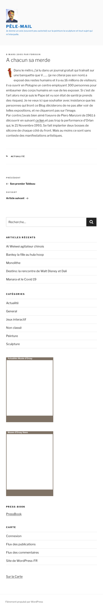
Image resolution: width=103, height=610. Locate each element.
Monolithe (13, 263)
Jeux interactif (16, 319)
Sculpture (13, 344)
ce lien (39, 120)
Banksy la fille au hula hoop (25, 254)
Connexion (14, 536)
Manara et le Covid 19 (21, 279)
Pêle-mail (19, 26)
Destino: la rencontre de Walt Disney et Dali (36, 271)
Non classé (14, 327)
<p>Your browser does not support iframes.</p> (30, 388)
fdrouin (35, 54)
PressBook (14, 514)
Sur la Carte (14, 576)
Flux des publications (21, 544)
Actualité (18, 156)
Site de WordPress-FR (22, 560)
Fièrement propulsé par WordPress (24, 601)
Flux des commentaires (22, 552)
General (11, 311)
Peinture (12, 336)
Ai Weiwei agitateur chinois (25, 246)
